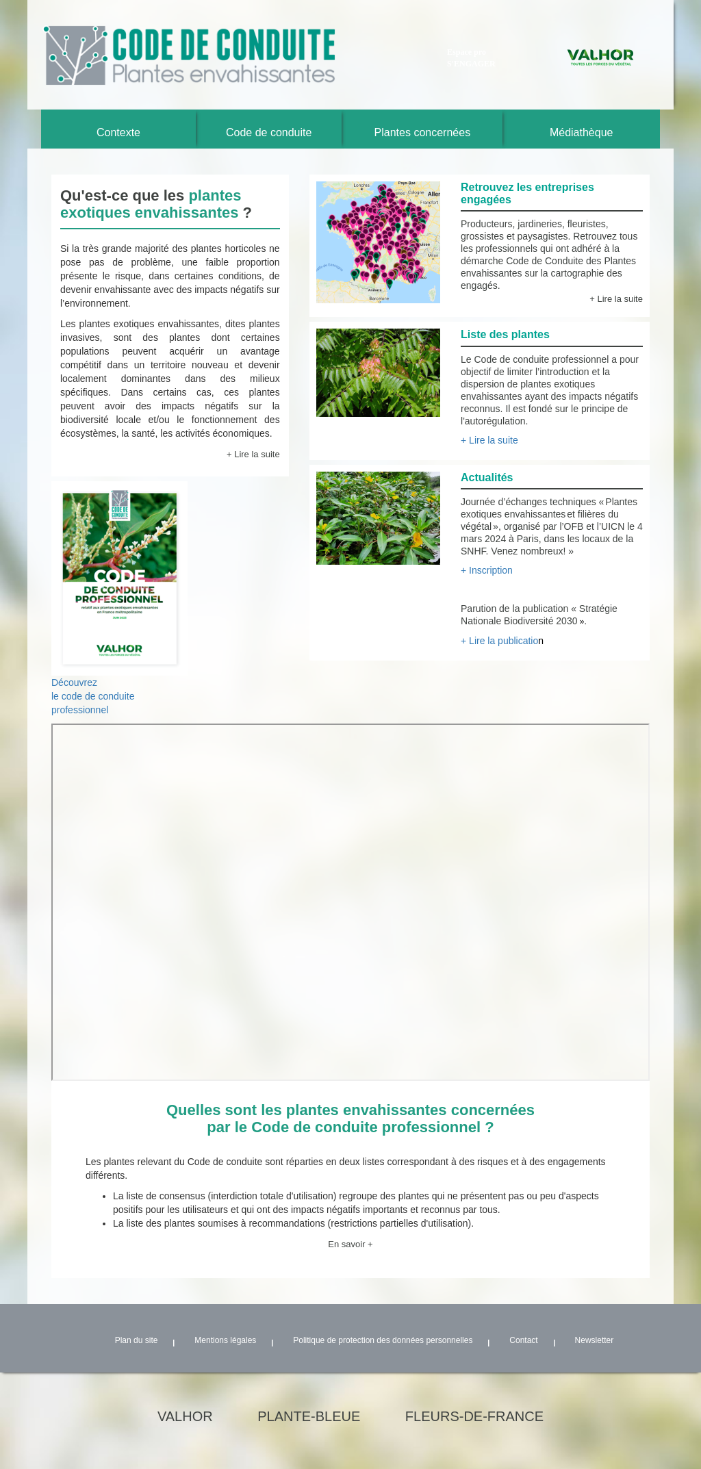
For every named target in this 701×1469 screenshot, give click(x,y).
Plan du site (136, 1340)
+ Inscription (487, 570)
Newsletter (594, 1340)
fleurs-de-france (474, 1416)
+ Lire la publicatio (502, 640)
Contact (523, 1340)
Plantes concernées (422, 132)
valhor (185, 1416)
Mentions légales (225, 1340)
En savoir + (350, 1244)
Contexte (118, 132)
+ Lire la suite (253, 454)
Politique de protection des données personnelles (382, 1340)
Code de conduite (268, 132)
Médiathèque (581, 132)
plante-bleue (308, 1416)
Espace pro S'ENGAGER (471, 57)
